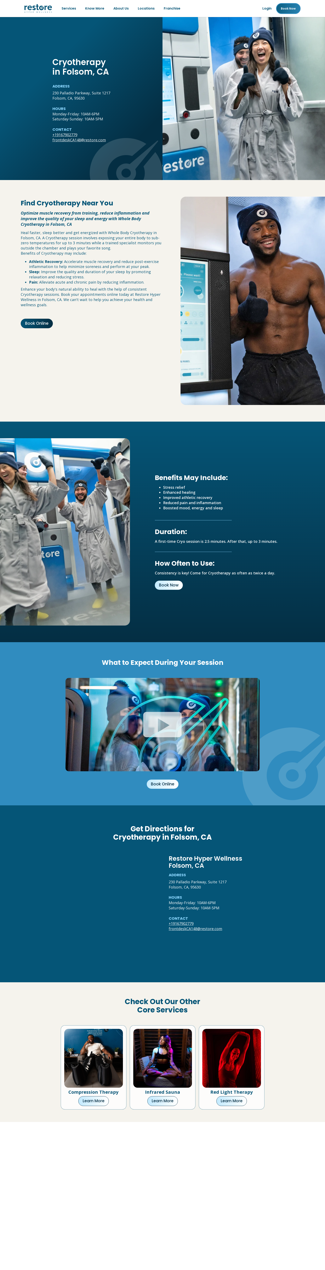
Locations (146, 8)
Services (69, 8)
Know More (94, 8)
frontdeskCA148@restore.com (79, 139)
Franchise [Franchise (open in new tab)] (172, 8)
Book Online (37, 323)
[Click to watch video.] (162, 724)
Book (288, 8)
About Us (121, 8)
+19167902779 (64, 134)
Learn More (93, 1101)
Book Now (169, 585)
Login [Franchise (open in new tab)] (267, 8)
